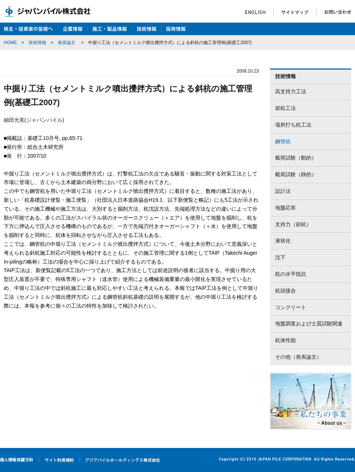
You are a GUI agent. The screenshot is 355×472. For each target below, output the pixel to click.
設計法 (283, 191)
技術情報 (37, 42)
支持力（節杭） (293, 224)
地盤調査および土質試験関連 (308, 324)
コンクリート (290, 307)
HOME (10, 42)
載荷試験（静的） (296, 174)
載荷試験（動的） (296, 158)
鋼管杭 (283, 141)
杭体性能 (285, 340)
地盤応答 (285, 208)
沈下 (280, 257)
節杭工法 (285, 108)
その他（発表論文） (298, 357)
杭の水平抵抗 (290, 274)
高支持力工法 (290, 91)
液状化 (283, 241)
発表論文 (66, 42)
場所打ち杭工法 (293, 125)
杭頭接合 (285, 291)
